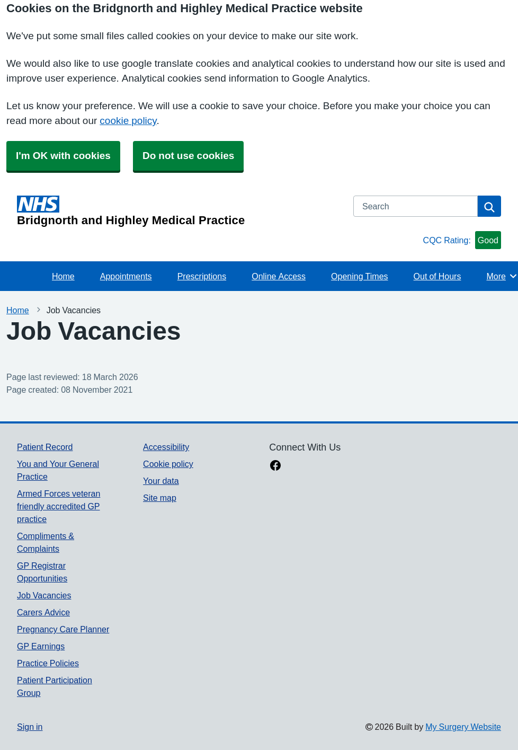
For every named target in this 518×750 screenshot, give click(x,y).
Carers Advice (43, 612)
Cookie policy (168, 464)
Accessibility (166, 447)
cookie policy (128, 121)
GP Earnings (41, 646)
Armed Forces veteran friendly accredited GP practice (58, 506)
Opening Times (359, 276)
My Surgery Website (463, 726)
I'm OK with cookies (63, 156)
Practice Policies (48, 663)
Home (63, 276)
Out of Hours (437, 276)
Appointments (126, 276)
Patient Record (45, 447)
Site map (159, 497)
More (501, 276)
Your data (160, 481)
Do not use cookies (188, 156)
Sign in (29, 726)
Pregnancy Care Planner (63, 629)
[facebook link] (275, 466)
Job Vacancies (44, 595)
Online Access (279, 276)
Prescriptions (201, 276)
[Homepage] (179, 211)
